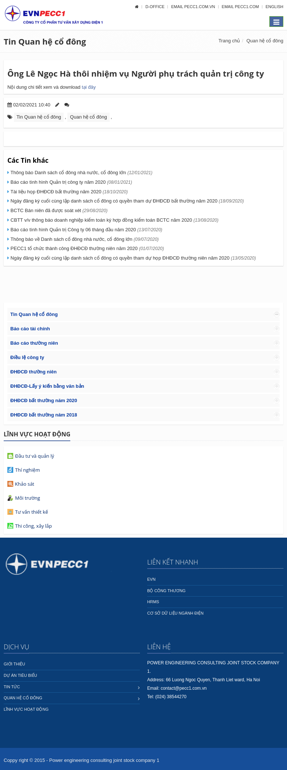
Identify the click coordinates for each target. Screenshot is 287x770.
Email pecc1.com (241, 6)
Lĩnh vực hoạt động (26, 709)
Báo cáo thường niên (34, 343)
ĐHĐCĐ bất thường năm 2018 (43, 415)
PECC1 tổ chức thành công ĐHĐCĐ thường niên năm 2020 (86, 248)
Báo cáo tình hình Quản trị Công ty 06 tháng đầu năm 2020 (85, 229)
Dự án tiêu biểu (20, 675)
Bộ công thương (166, 590)
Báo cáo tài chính (30, 328)
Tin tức (12, 687)
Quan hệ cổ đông (265, 40)
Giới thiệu (14, 664)
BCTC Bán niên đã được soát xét (58, 210)
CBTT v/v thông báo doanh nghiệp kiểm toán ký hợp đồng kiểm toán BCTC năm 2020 (114, 220)
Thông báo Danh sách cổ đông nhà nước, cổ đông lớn (80, 172)
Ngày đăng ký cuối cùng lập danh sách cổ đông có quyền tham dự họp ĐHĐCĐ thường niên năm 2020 (132, 258)
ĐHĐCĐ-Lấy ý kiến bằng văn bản (47, 386)
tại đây (89, 87)
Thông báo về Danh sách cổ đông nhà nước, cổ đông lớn (84, 239)
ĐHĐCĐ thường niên (33, 372)
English (274, 6)
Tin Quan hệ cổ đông (45, 41)
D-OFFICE (155, 6)
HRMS (153, 602)
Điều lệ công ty (27, 357)
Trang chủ (229, 40)
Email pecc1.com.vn (193, 6)
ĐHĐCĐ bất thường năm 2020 (43, 400)
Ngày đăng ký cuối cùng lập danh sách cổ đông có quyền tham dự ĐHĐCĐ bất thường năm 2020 (126, 201)
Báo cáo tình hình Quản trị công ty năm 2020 (70, 182)
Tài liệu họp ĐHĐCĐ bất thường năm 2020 (68, 191)
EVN (151, 579)
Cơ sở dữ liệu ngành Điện (175, 613)
